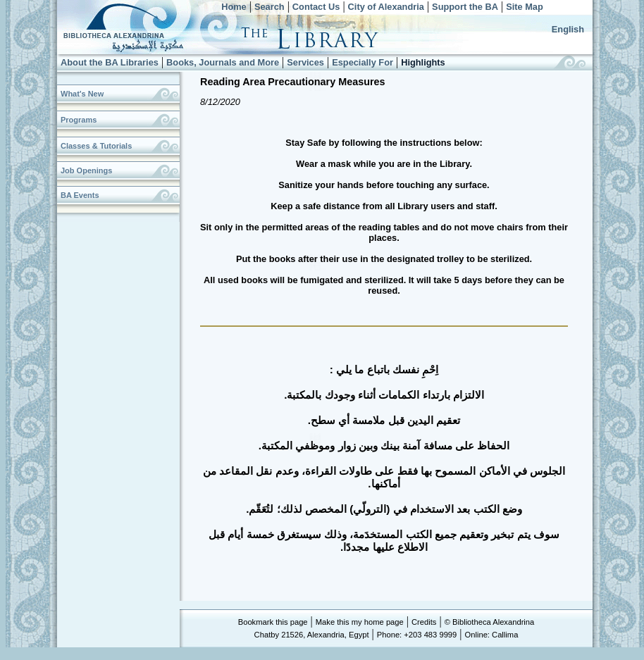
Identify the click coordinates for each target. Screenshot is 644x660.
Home (234, 6)
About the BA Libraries (110, 62)
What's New (82, 93)
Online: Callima (492, 634)
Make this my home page (360, 622)
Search (269, 6)
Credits (423, 622)
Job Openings (86, 170)
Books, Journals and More (222, 62)
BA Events (80, 195)
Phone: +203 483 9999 (417, 634)
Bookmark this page (273, 622)
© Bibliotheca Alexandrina (490, 622)
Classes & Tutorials (96, 146)
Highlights (423, 62)
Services (305, 62)
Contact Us (316, 6)
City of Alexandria (386, 6)
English (568, 29)
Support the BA (465, 6)
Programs (79, 120)
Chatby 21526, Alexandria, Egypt (311, 634)
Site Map (524, 6)
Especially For (362, 62)
